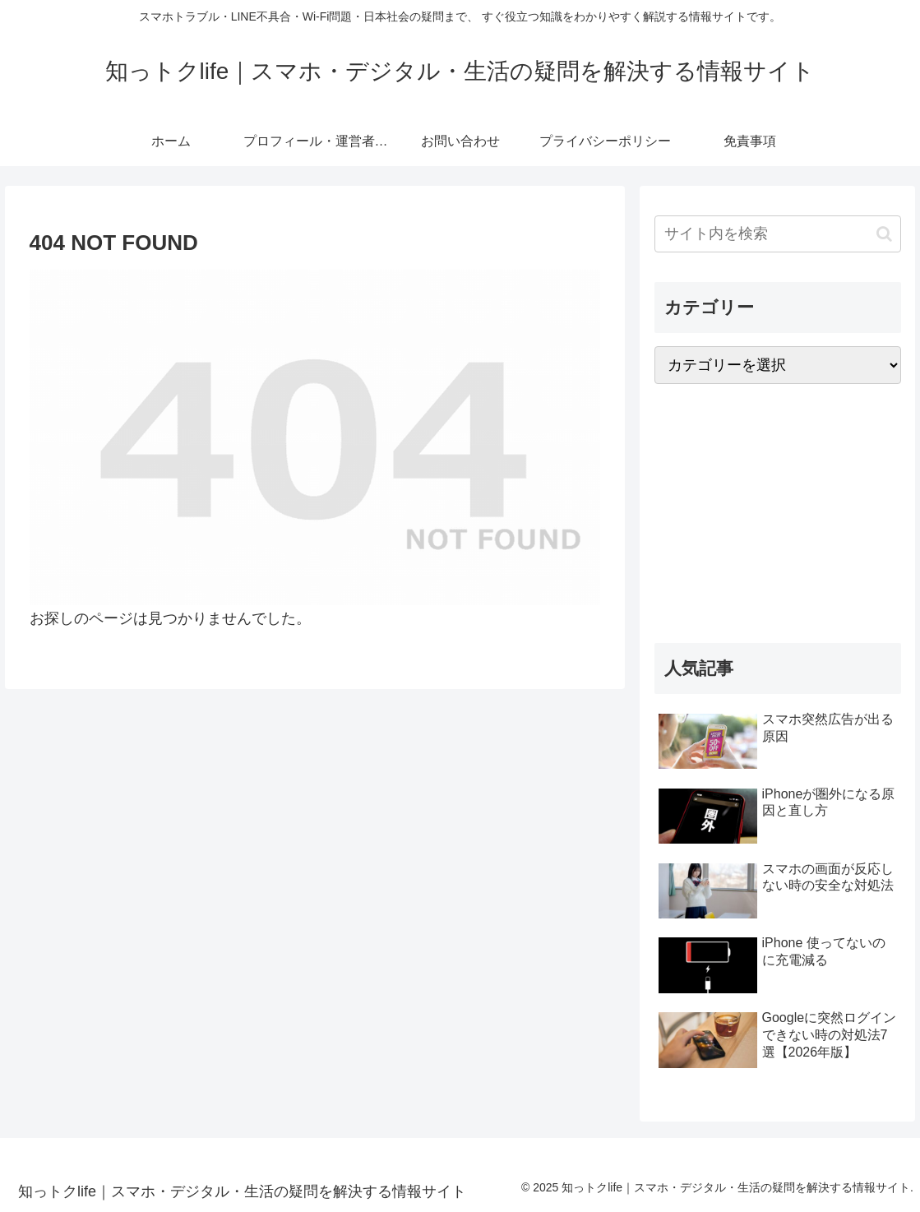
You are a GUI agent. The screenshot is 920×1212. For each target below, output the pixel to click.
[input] (777, 233)
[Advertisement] (777, 513)
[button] (884, 233)
